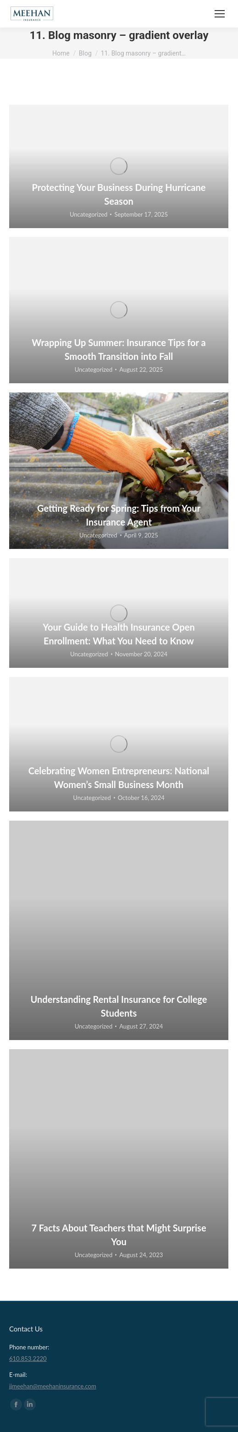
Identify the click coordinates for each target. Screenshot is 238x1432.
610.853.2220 (28, 1358)
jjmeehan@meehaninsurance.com (52, 1386)
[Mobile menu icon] (219, 14)
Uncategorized (88, 214)
